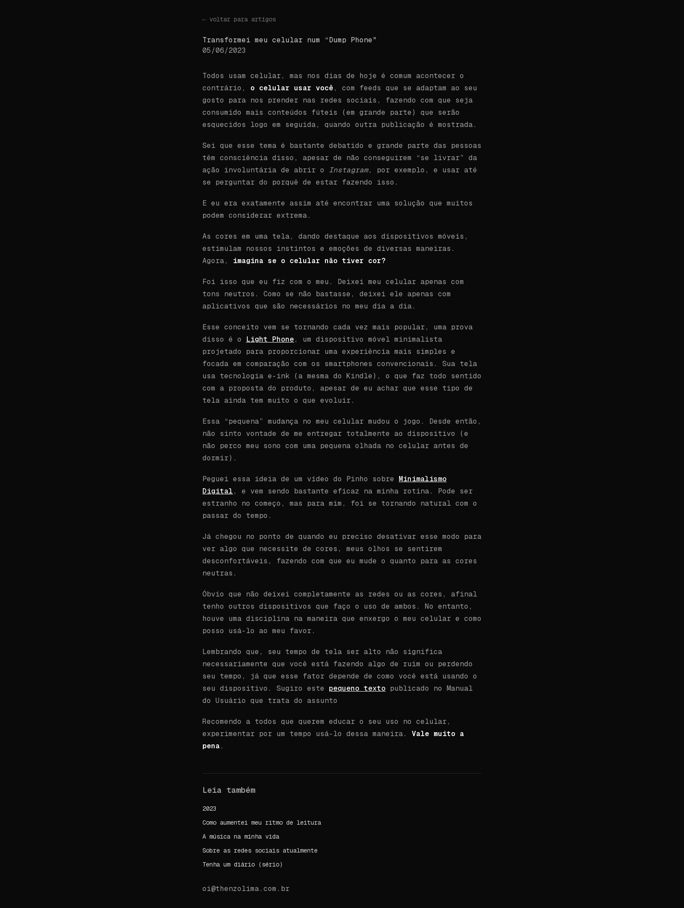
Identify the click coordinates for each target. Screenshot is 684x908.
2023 (209, 808)
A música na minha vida (240, 836)
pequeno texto (357, 688)
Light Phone (270, 339)
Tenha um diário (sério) (242, 864)
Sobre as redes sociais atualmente (260, 850)
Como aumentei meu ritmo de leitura (261, 822)
